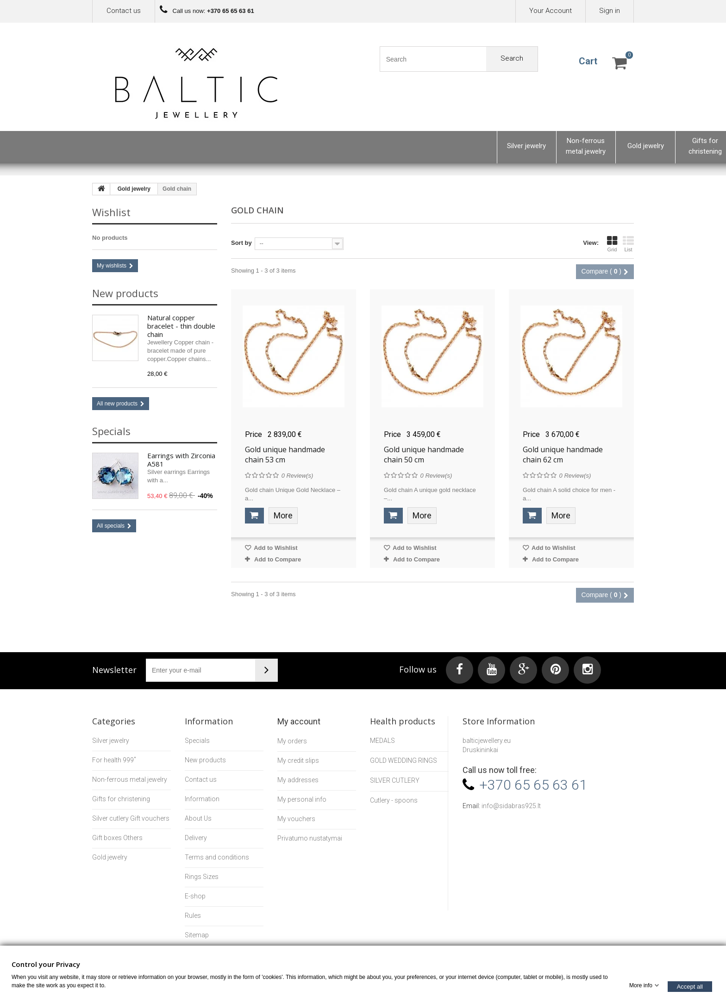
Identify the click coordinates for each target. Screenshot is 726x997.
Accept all (690, 986)
